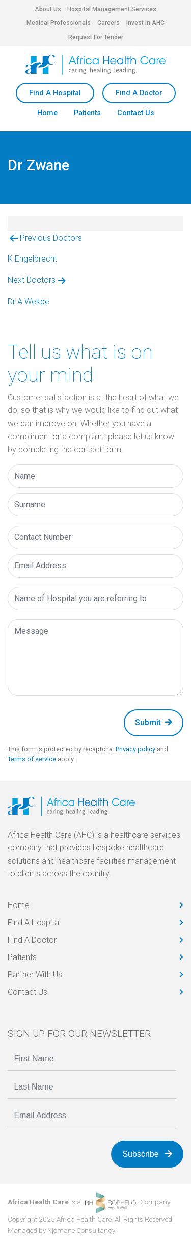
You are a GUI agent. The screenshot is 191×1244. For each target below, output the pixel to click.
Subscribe (147, 1154)
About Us (48, 9)
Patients (87, 113)
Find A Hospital (55, 93)
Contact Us (135, 113)
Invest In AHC (145, 23)
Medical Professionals (58, 23)
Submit (153, 723)
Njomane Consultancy (81, 1230)
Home (47, 113)
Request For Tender (95, 37)
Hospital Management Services (111, 9)
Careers (108, 23)
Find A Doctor (139, 93)
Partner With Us (35, 974)
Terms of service (32, 759)
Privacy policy (135, 749)
